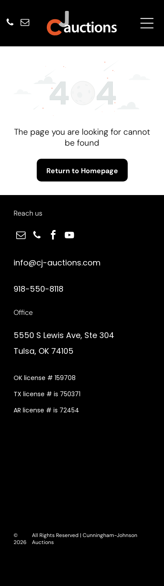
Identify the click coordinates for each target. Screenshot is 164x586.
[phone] (10, 23)
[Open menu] (147, 23)
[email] (24, 23)
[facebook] (53, 236)
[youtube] (69, 236)
